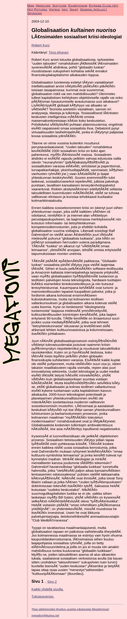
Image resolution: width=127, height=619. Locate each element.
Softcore (59, 5)
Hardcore (43, 5)
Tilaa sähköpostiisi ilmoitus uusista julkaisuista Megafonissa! (70, 609)
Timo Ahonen (59, 52)
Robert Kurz (40, 45)
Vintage (54, 9)
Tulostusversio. (42, 596)
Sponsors (34, 13)
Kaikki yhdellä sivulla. (47, 589)
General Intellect (93, 9)
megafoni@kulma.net (45, 615)
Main (30, 5)
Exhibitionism (77, 5)
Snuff (74, 9)
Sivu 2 (52, 581)
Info (65, 9)
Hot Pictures (37, 9)
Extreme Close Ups (103, 5)
